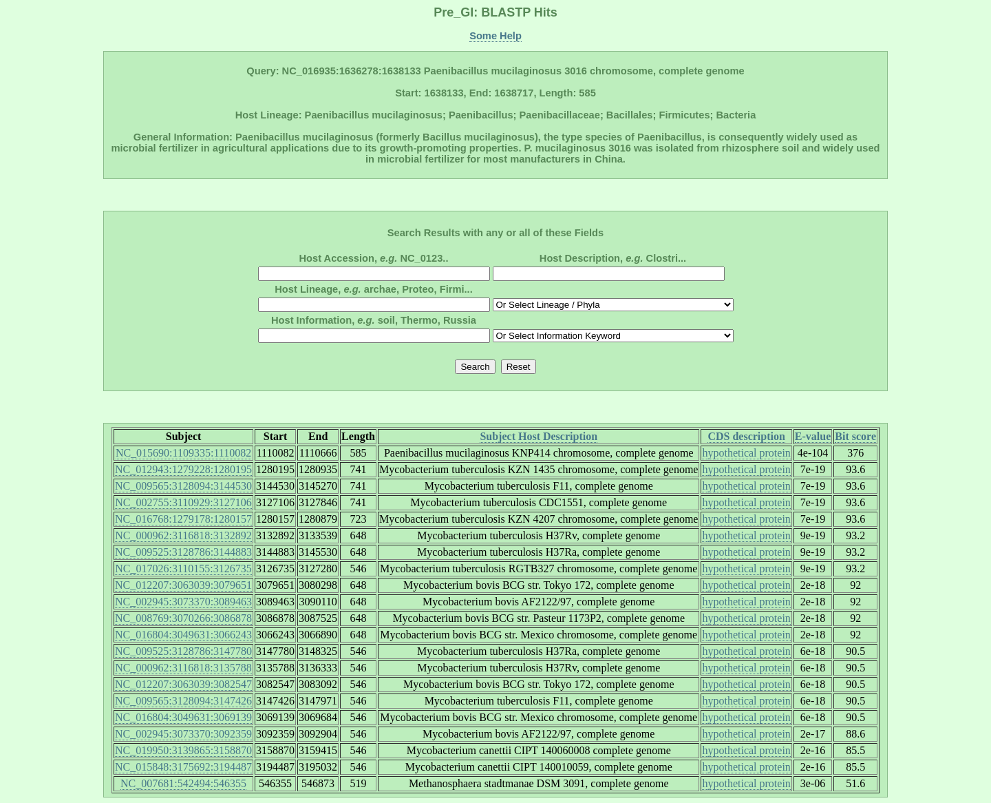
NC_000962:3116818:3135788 (183, 668)
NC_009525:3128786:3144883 (183, 552)
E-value (813, 436)
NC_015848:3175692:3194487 (183, 767)
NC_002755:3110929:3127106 (183, 502)
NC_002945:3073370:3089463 (183, 601)
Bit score (855, 436)
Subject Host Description (538, 436)
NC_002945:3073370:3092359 (183, 734)
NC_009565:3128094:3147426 (183, 701)
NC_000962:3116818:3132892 (183, 535)
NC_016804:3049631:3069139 (183, 717)
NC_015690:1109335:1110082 (183, 453)
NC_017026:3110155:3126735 (183, 568)
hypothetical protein (746, 453)
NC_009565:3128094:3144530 (183, 486)
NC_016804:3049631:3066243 (183, 634)
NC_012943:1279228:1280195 (183, 469)
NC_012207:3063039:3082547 (183, 684)
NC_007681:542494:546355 (183, 783)
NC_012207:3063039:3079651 (183, 585)
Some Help (495, 35)
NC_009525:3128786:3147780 (183, 651)
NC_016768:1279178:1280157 (183, 519)
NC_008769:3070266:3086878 (183, 618)
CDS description (746, 436)
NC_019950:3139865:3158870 (183, 750)
